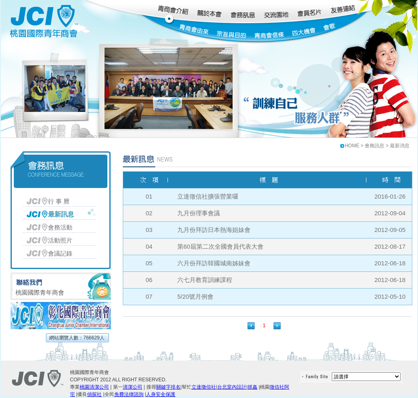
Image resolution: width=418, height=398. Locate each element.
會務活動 (60, 227)
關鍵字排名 (168, 387)
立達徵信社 (204, 387)
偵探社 (94, 394)
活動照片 (60, 240)
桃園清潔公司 (94, 387)
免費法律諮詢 (129, 394)
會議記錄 (60, 253)
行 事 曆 (59, 201)
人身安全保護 (160, 394)
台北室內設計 (231, 387)
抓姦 (252, 387)
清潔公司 (132, 387)
